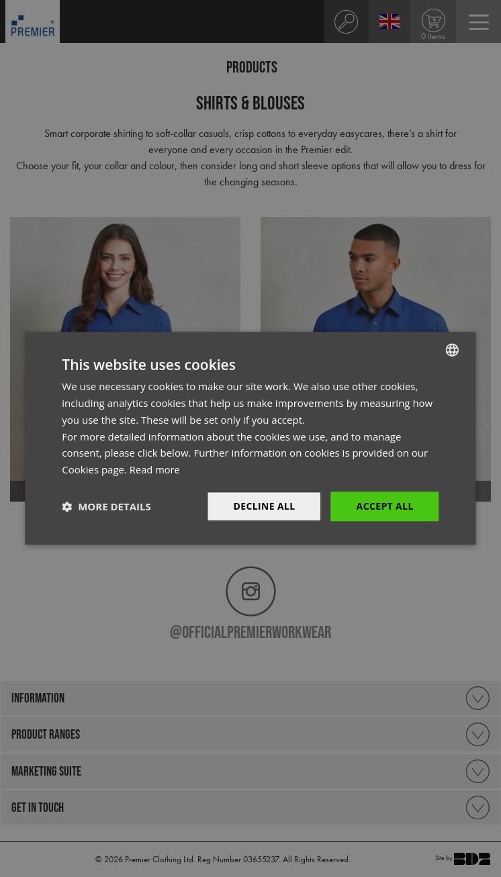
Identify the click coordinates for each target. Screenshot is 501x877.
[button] (106, 506)
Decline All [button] (264, 506)
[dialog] (250, 438)
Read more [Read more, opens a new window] (155, 469)
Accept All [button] (384, 506)
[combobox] (452, 350)
